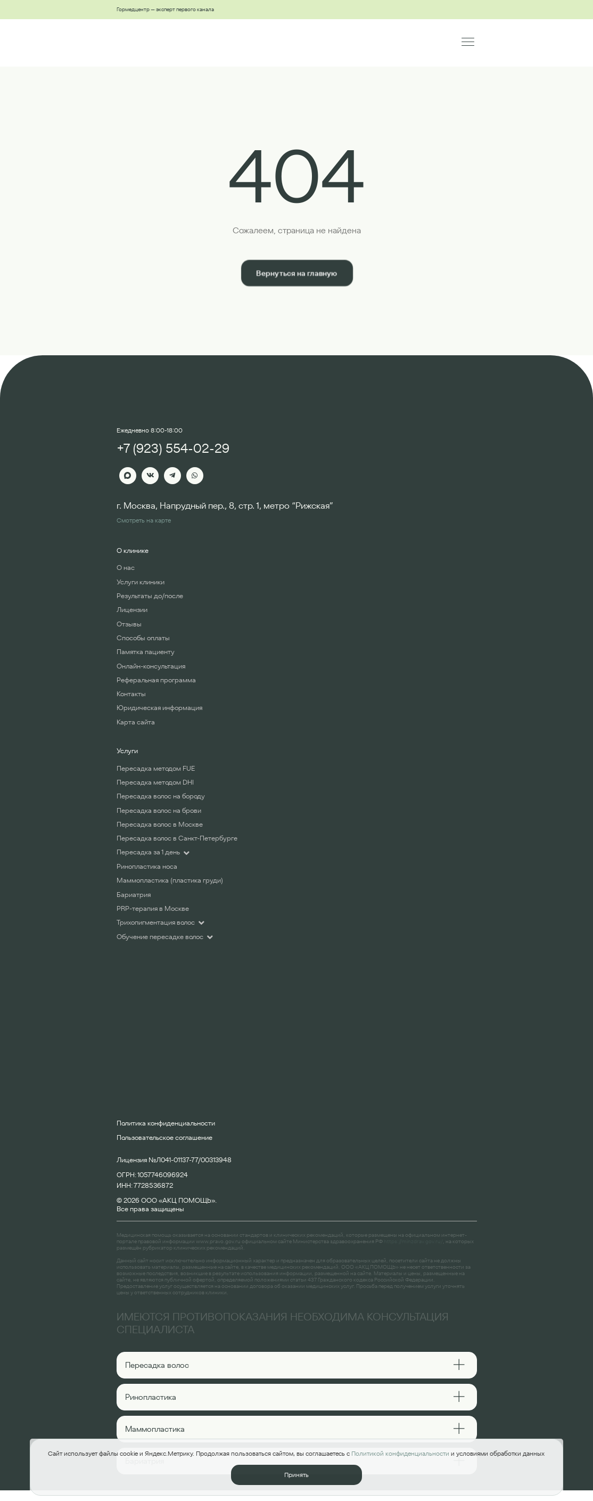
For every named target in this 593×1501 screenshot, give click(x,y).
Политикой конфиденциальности (400, 1453)
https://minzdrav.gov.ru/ (413, 1241)
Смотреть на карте (144, 520)
